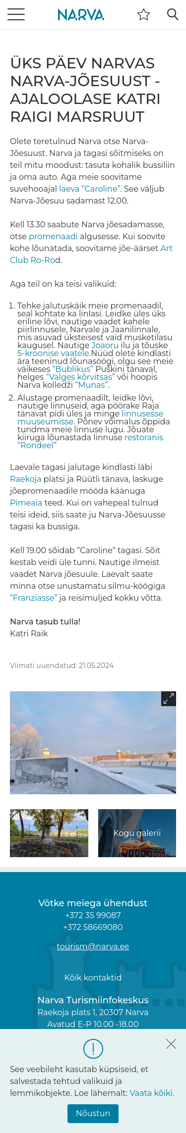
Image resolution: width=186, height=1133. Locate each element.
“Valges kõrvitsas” (80, 377)
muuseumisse (45, 421)
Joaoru (105, 345)
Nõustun (93, 1113)
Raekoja (26, 479)
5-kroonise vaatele (53, 353)
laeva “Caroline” (89, 189)
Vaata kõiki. (151, 1093)
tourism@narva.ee (93, 946)
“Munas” (91, 385)
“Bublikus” (72, 369)
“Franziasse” (33, 598)
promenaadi (53, 236)
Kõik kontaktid (93, 977)
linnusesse (142, 413)
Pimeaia (26, 503)
